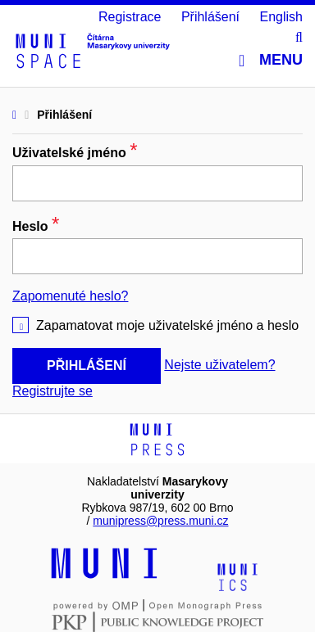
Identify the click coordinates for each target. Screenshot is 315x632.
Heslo (35, 226)
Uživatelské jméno (75, 153)
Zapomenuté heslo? (70, 296)
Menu (271, 60)
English (281, 17)
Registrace (129, 17)
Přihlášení (210, 17)
